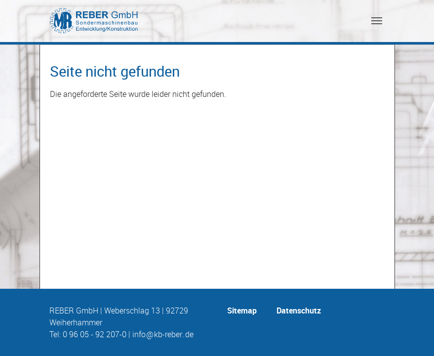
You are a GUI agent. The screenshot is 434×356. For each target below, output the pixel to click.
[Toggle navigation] (376, 20)
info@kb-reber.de (163, 334)
